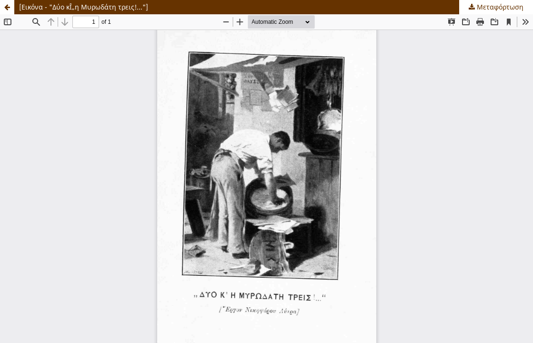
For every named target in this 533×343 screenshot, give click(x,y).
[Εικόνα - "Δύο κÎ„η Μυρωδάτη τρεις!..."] (83, 6)
